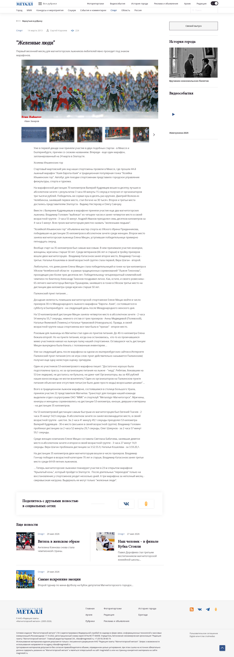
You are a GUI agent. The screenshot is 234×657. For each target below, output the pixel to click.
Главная (90, 608)
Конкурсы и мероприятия (50, 10)
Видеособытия (117, 3)
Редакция (201, 3)
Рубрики (90, 621)
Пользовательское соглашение (204, 633)
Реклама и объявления (166, 3)
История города (139, 3)
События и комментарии (93, 10)
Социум (72, 10)
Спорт (114, 10)
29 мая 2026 (53, 533)
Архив (187, 3)
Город (19, 10)
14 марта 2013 (35, 30)
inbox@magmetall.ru (85, 638)
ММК (29, 10)
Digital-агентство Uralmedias (202, 636)
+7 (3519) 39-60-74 (103, 638)
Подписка (194, 25)
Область (125, 10)
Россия (138, 10)
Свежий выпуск (194, 77)
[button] (153, 134)
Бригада (143, 614)
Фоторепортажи (95, 3)
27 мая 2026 (133, 533)
